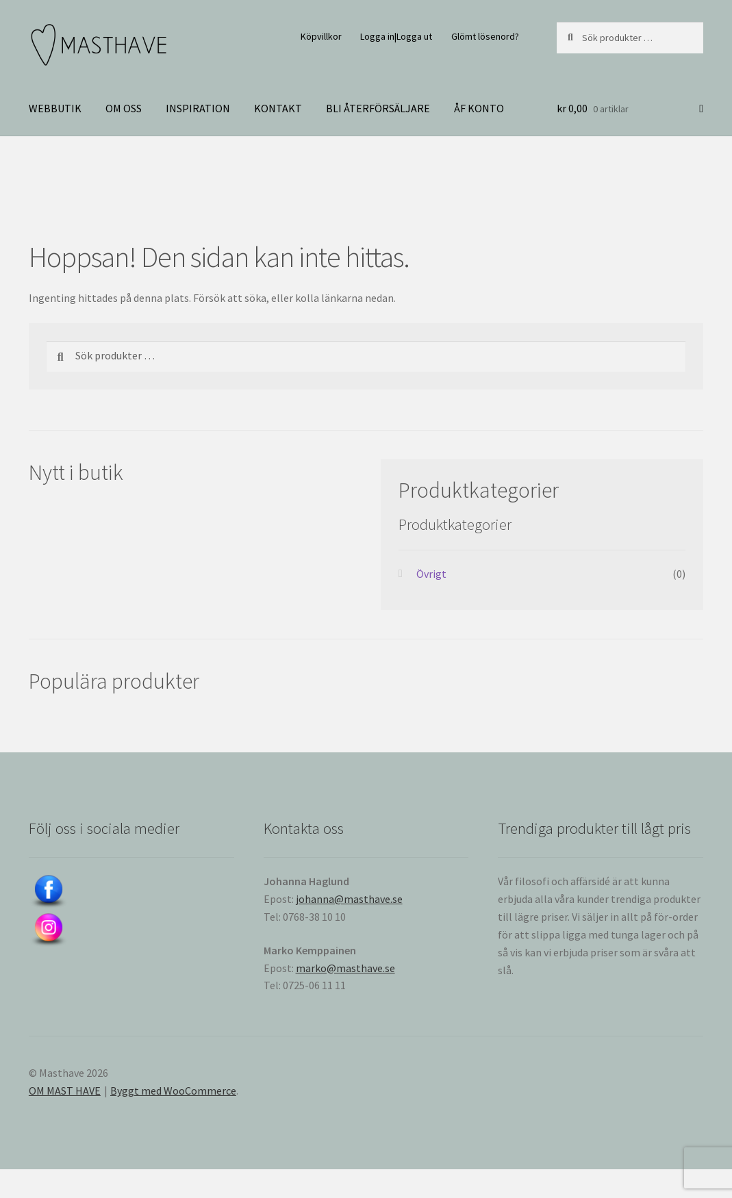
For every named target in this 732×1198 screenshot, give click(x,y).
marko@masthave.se (345, 968)
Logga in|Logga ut (396, 36)
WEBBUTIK (55, 108)
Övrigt (431, 574)
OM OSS (123, 108)
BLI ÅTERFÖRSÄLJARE (378, 108)
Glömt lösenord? (485, 36)
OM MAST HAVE (65, 1090)
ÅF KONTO (479, 108)
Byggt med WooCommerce (173, 1090)
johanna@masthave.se (349, 899)
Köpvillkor (321, 36)
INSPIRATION (198, 108)
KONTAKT (278, 108)
